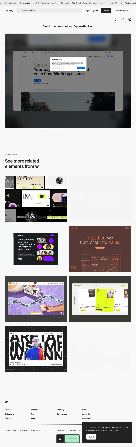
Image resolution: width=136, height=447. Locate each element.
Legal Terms (23, 430)
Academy (35, 410)
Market (33, 418)
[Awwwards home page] (60, 439)
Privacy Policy (36, 430)
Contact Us (86, 418)
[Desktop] (36, 199)
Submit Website (121, 10)
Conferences (62, 414)
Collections (9, 414)
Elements (8, 418)
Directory (60, 410)
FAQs (84, 410)
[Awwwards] (11, 11)
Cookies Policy (10, 430)
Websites (8, 410)
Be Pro (106, 10)
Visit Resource (72, 439)
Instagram (72, 430)
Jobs (33, 414)
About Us (86, 414)
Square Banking (83, 26)
